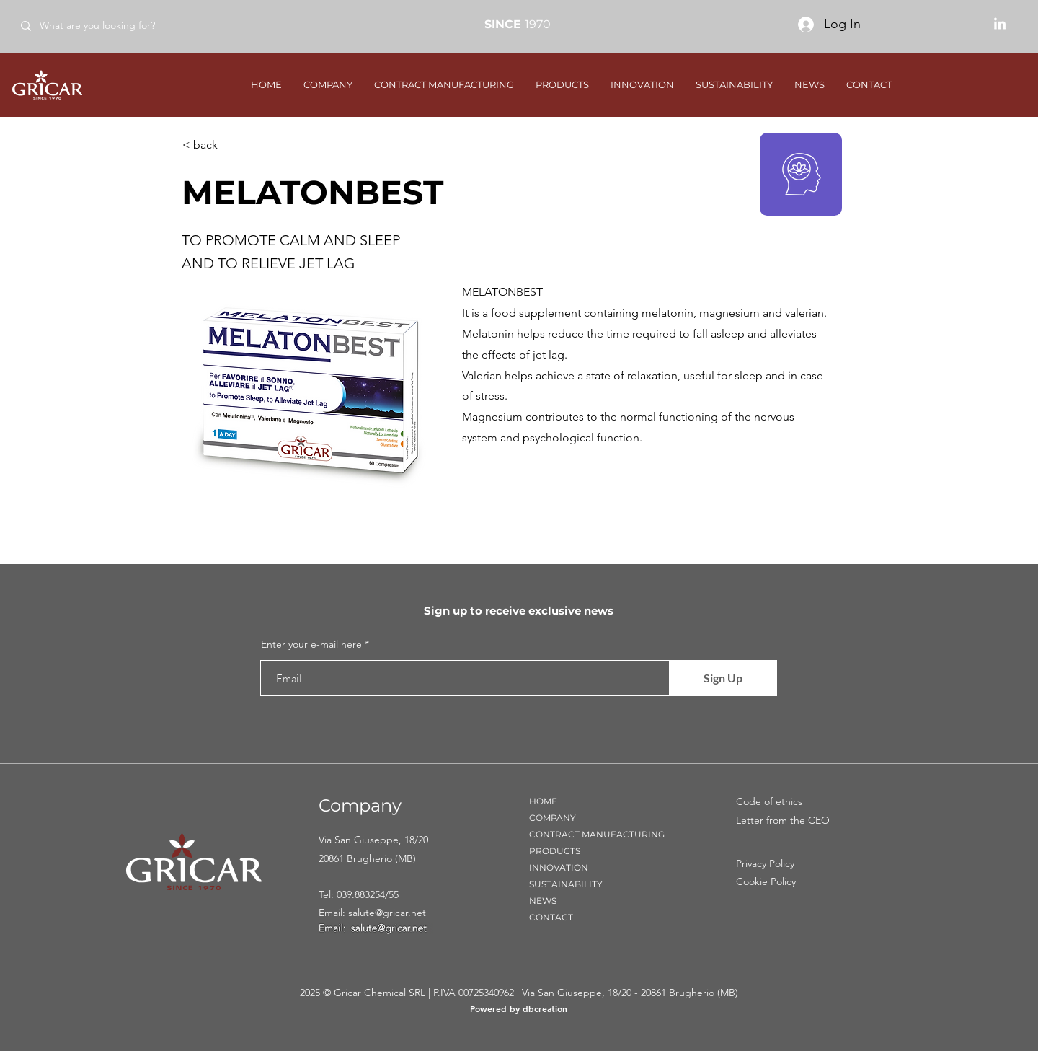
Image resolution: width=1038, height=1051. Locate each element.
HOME (543, 801)
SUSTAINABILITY (566, 884)
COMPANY (552, 817)
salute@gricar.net (387, 912)
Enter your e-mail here (311, 644)
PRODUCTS (554, 850)
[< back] (230, 145)
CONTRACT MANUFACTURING (597, 834)
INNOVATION (558, 867)
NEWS (542, 900)
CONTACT (551, 917)
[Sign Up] (723, 678)
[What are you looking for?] (114, 25)
